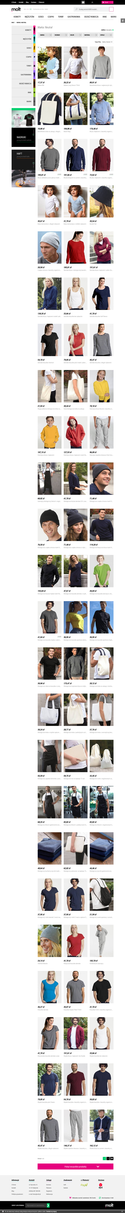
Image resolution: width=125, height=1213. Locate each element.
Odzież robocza (91, 16)
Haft (65, 1185)
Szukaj (109, 9)
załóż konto (97, 2)
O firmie (14, 2)
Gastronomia (74, 16)
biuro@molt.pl (83, 2)
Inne (105, 16)
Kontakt (21, 2)
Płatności (41, 2)
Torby (60, 16)
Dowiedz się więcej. (51, 1211)
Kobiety (17, 16)
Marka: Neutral (107, 42)
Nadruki (66, 1188)
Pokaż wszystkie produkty (75, 1166)
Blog (27, 2)
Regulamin (49, 1191)
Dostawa (33, 2)
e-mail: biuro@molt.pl (35, 1194)
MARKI (29, 101)
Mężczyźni (29, 16)
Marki (113, 16)
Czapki (51, 16)
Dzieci (41, 16)
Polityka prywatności (17, 1194)
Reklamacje (49, 1194)
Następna (111, 1158)
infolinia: (88, 2)
